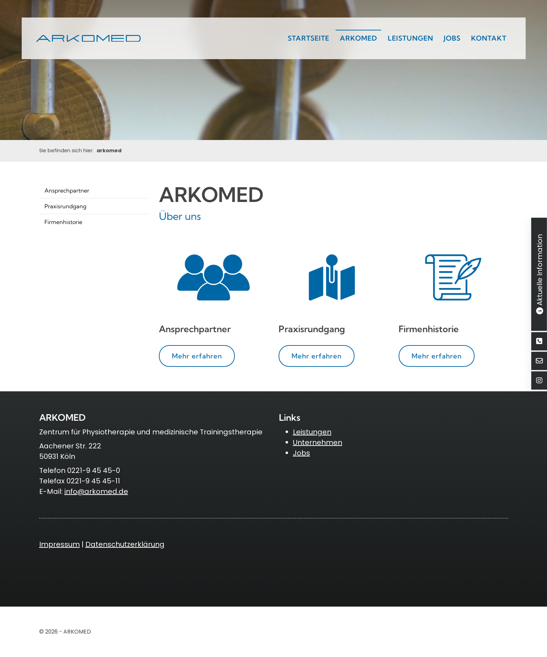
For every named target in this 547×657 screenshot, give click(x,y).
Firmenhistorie (63, 221)
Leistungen (410, 38)
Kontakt (488, 38)
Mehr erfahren (197, 356)
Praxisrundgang (65, 206)
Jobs (452, 38)
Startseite (308, 38)
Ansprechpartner (66, 190)
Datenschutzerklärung (124, 544)
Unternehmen (317, 442)
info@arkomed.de (96, 491)
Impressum (59, 544)
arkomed (358, 38)
